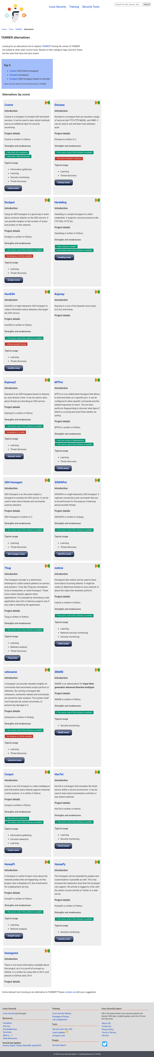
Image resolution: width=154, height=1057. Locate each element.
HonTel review (63, 846)
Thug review (12, 658)
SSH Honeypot (13, 482)
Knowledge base (10, 1029)
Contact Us (106, 1026)
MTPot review (63, 468)
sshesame (11, 672)
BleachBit (27, 1045)
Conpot (9, 774)
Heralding (60, 202)
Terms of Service (109, 1032)
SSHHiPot (61, 482)
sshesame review (14, 760)
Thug (8, 568)
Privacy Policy (108, 1029)
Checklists (7, 1023)
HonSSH (10, 294)
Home (4, 29)
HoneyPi (10, 864)
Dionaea (13, 75)
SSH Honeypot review (16, 554)
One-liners (7, 1032)
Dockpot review (14, 280)
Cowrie (13, 71)
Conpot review (13, 850)
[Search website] (129, 4)
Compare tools (58, 1036)
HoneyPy (60, 864)
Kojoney (59, 294)
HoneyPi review (14, 936)
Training (74, 6)
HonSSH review (14, 368)
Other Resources (10, 1038)
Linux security (9, 1013)
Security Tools (90, 6)
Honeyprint (11, 953)
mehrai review (63, 644)
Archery (6, 1045)
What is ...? (7, 1035)
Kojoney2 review (14, 456)
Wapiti (12, 1045)
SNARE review (63, 733)
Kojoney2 (10, 382)
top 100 (68, 1029)
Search (147, 4)
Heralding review (64, 257)
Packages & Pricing (60, 1016)
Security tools (58, 1029)
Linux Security (57, 6)
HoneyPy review (64, 939)
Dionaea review (64, 183)
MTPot (59, 382)
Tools (11, 29)
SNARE (59, 672)
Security (105, 1035)
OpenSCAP (36, 1045)
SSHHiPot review (64, 554)
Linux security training (61, 1013)
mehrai (59, 568)
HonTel (59, 774)
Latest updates (58, 1032)
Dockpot (14, 79)
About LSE (106, 1023)
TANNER (18, 29)
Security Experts (59, 1045)
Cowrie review (13, 188)
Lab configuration (59, 1019)
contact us (70, 992)
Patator (19, 1045)
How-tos (6, 1026)
